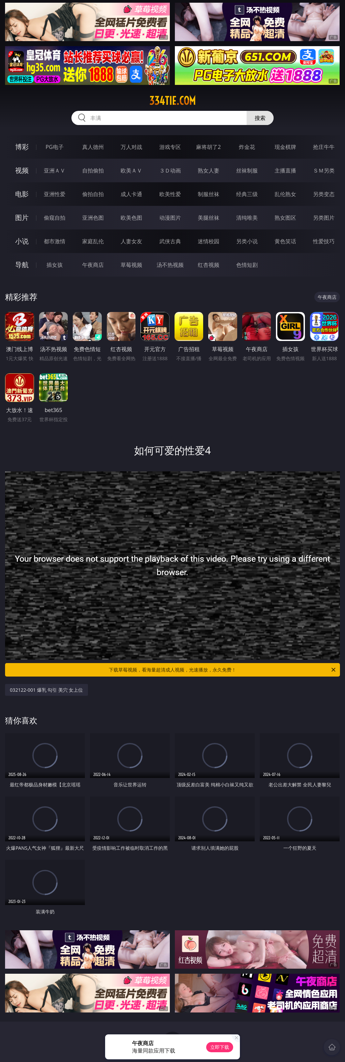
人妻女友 (131, 241)
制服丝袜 (208, 194)
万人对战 (131, 147)
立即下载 (219, 1047)
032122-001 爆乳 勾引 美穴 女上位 (46, 690)
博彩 (22, 146)
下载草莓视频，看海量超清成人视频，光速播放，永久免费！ (223, 670)
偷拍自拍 (93, 194)
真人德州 (93, 147)
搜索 (260, 118)
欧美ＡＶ (131, 170)
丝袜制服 (247, 170)
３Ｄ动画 (170, 170)
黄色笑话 (285, 241)
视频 (22, 170)
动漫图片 (170, 217)
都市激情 (54, 241)
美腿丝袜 (208, 217)
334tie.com (172, 100)
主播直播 (285, 170)
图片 (22, 217)
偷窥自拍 (54, 217)
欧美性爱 (170, 194)
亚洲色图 (93, 217)
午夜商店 (93, 265)
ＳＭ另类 (324, 170)
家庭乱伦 (93, 241)
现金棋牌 (285, 147)
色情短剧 (247, 265)
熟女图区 (285, 217)
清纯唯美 (247, 217)
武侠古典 (170, 241)
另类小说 (247, 241)
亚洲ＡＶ (54, 170)
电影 (22, 193)
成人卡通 (131, 194)
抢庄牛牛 (324, 147)
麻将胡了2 (208, 147)
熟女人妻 (208, 170)
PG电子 (54, 147)
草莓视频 (131, 265)
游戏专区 (170, 147)
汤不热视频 (170, 265)
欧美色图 (131, 217)
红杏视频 (208, 265)
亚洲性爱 (54, 194)
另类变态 (324, 194)
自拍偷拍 (93, 170)
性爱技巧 (324, 241)
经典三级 (247, 194)
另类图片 (324, 217)
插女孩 (54, 265)
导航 (22, 264)
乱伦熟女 (285, 194)
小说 (22, 241)
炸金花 (247, 147)
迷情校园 (208, 241)
